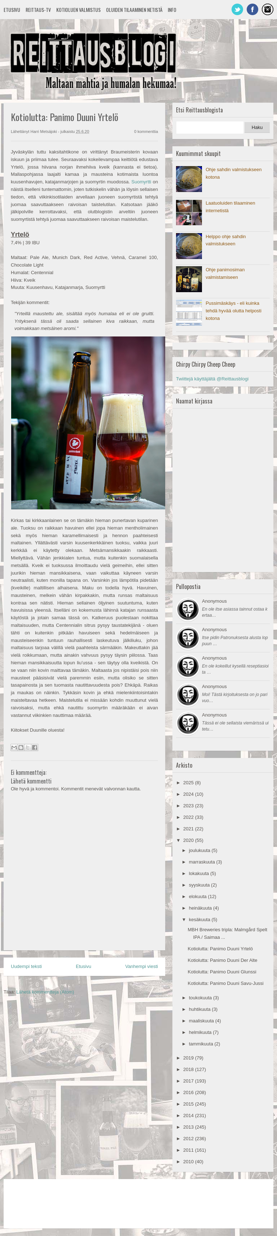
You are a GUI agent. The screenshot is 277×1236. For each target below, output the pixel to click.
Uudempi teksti (26, 966)
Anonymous (214, 601)
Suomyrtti (141, 181)
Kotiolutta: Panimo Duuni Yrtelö (220, 948)
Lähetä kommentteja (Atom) (45, 992)
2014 (189, 1115)
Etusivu (12, 9)
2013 (189, 1127)
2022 (189, 817)
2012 (189, 1138)
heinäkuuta (201, 908)
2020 (189, 840)
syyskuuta (200, 885)
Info (172, 9)
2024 (189, 794)
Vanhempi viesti (141, 966)
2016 (189, 1092)
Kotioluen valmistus (78, 9)
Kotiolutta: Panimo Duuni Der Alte (222, 960)
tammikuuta (202, 1044)
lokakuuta (199, 873)
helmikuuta (201, 1032)
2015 (189, 1104)
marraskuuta (202, 862)
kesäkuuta (200, 919)
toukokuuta (201, 997)
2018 (189, 1069)
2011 (189, 1150)
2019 (189, 1058)
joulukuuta (200, 850)
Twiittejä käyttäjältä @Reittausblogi (212, 378)
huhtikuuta (200, 1009)
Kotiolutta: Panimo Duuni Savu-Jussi (225, 983)
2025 (189, 782)
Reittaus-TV (38, 9)
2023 (189, 805)
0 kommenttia (146, 131)
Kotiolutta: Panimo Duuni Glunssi (222, 971)
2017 (189, 1081)
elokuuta (198, 896)
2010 (189, 1161)
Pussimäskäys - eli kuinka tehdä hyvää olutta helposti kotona (233, 310)
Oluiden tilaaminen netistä (134, 9)
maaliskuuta (202, 1020)
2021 (189, 828)
